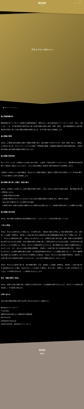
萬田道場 (42, 3)
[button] (79, 2)
